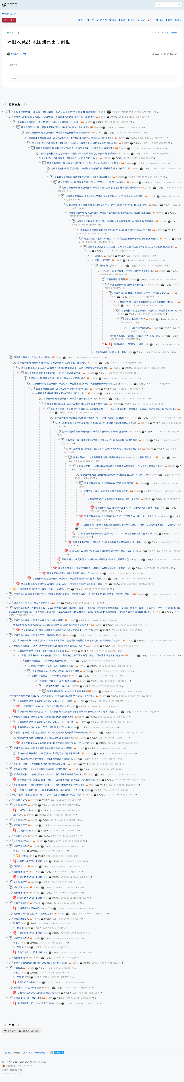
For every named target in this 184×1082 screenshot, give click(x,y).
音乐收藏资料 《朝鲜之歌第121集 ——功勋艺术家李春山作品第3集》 (49, 784)
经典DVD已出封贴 (26, 982)
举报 (12, 78)
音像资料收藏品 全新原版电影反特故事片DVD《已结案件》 (43, 748)
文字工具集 (28, 1053)
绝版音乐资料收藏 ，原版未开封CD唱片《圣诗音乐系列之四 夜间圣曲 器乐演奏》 (54, 116)
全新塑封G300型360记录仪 (27, 987)
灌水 (114, 20)
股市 (170, 20)
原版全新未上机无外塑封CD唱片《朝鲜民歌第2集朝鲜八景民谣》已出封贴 (99, 559)
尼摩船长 (32, 851)
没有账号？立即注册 (29, 1031)
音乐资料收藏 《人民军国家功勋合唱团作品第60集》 (41, 763)
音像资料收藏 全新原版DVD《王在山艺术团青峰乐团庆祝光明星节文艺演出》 (52, 624)
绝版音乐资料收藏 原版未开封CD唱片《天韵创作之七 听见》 (69, 157)
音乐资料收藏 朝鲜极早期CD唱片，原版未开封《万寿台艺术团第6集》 (52, 362)
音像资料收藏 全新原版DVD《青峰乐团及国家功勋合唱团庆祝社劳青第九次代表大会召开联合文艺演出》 (70, 640)
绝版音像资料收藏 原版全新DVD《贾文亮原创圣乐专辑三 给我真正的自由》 (121, 238)
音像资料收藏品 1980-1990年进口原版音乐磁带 (42, 650)
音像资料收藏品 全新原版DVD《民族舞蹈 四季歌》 (110, 483)
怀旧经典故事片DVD (135, 319)
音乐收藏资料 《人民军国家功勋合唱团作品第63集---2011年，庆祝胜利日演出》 (114, 457)
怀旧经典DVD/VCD (23, 840)
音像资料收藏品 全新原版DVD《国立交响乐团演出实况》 (46, 737)
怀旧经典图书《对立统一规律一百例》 (33, 357)
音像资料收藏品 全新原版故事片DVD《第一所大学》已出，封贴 (127, 507)
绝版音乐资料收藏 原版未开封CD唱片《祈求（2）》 (62, 393)
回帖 (174, 33)
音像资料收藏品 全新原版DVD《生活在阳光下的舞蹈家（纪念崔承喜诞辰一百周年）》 (52, 695)
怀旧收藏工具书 (107, 265)
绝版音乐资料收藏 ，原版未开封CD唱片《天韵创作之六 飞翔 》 (49, 122)
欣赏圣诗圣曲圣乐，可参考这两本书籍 (33, 602)
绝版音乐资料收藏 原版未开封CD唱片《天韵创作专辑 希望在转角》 (58, 132)
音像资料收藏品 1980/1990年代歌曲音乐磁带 (52, 665)
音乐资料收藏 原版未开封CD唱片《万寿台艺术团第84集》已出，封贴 (66, 578)
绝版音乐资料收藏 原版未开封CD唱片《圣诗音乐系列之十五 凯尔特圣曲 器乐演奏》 (110, 212)
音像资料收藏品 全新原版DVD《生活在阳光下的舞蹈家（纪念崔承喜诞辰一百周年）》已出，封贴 (66, 711)
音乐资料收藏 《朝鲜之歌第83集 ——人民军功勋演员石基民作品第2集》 (46, 794)
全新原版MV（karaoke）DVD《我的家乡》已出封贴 (43, 727)
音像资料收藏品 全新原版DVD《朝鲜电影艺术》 (38, 635)
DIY (92, 20)
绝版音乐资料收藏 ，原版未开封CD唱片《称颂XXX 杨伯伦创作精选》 (55, 127)
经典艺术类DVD (21, 846)
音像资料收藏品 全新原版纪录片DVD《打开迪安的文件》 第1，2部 (114, 474)
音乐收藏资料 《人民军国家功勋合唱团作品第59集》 (41, 769)
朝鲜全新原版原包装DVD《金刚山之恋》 (34, 913)
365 (48, 1053)
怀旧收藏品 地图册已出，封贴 (128, 344)
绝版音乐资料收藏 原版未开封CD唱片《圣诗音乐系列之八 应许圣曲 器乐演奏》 (116, 221)
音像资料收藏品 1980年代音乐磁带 (50, 675)
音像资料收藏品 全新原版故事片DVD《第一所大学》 (113, 498)
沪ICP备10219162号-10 (12, 1070)
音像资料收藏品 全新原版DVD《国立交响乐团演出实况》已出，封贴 (55, 742)
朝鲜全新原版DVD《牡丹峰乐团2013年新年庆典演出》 (41, 962)
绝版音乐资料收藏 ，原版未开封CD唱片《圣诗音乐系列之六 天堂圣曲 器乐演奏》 (54, 111)
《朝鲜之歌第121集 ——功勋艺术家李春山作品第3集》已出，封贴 (50, 790)
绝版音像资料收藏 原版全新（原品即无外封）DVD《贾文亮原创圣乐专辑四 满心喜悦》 (131, 247)
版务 (179, 20)
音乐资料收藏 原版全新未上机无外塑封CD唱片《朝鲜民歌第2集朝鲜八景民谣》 (97, 422)
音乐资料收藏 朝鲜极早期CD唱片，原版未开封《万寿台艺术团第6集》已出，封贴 (61, 583)
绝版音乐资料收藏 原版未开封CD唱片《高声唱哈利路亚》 (83, 177)
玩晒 (123, 20)
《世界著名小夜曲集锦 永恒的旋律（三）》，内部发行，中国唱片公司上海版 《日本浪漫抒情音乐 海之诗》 (71, 655)
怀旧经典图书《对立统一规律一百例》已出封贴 (41, 588)
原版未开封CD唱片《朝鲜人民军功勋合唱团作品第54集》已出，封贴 (107, 542)
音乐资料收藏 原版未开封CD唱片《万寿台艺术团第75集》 (54, 373)
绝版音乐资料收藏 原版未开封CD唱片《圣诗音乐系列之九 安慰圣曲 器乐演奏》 (75, 148)
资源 (132, 20)
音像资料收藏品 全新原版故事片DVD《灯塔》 (107, 491)
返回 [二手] (13, 32)
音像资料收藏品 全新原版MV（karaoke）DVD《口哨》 (45, 701)
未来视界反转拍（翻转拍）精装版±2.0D (130, 284)
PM (23, 54)
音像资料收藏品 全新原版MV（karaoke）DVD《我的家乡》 (44, 716)
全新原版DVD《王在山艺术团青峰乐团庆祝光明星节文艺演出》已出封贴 (57, 629)
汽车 (161, 20)
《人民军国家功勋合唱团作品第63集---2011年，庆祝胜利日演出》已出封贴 (114, 533)
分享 (165, 33)
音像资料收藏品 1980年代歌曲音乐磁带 (67, 691)
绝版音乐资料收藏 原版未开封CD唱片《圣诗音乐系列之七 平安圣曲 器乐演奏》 (79, 153)
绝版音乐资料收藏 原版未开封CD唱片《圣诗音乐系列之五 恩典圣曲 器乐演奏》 (101, 187)
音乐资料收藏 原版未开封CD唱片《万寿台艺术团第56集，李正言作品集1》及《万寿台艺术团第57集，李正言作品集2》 (73, 594)
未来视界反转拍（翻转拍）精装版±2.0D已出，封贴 (135, 335)
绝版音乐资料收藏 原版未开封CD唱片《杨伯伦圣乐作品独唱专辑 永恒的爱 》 (89, 168)
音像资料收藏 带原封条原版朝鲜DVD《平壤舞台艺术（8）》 (144, 293)
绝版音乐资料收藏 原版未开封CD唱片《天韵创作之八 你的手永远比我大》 (84, 163)
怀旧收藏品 (97, 255)
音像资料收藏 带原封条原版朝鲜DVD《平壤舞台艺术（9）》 (147, 301)
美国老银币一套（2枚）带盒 (28, 997)
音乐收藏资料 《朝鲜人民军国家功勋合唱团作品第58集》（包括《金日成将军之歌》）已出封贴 (128, 524)
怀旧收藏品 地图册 (115, 279)
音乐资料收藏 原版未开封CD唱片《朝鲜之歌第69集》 (62, 388)
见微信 (24, 855)
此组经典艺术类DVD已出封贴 (32, 908)
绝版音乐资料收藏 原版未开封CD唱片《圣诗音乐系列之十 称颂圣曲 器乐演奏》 (108, 204)
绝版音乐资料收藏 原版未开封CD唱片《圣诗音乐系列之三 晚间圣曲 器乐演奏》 (105, 196)
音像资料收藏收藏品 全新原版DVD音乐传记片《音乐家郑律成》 (49, 753)
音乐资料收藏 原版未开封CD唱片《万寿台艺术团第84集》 (150, 310)
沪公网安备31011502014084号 (19, 1066)
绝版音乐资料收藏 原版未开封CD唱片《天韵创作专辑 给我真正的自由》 (116, 229)
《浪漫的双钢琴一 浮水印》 (57, 686)
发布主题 (9, 20)
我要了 (16, 850)
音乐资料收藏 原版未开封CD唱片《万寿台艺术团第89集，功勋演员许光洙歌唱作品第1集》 (77, 383)
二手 (152, 20)
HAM (142, 20)
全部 (83, 20)
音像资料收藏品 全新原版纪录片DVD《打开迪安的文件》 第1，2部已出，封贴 (123, 516)
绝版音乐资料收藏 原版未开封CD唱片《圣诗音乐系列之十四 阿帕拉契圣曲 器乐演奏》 (75, 142)
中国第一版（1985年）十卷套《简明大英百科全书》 (129, 270)
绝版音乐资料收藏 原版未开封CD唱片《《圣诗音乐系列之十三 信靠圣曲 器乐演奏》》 (71, 137)
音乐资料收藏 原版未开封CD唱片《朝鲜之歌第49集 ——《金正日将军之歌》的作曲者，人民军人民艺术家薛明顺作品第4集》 (114, 408)
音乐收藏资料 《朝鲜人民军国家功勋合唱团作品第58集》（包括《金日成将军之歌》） (120, 465)
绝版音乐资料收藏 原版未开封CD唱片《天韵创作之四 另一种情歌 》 (92, 182)
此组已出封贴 (24, 810)
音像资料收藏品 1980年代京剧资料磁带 (45, 660)
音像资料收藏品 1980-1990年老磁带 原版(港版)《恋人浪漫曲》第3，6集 (51, 645)
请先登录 (9, 1031)
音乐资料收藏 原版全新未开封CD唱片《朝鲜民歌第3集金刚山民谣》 (96, 431)
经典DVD (18, 968)
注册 (13, 14)
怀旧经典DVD (20, 799)
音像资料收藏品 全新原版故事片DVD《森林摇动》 (39, 620)
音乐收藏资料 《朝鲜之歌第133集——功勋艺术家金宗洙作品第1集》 (49, 774)
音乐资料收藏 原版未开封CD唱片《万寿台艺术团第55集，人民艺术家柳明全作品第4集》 (65, 367)
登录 (5, 14)
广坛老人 (13, 54)
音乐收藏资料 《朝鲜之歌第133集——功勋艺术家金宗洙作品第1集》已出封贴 (56, 779)
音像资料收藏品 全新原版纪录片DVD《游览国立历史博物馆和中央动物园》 (51, 732)
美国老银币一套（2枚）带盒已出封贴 (36, 1003)
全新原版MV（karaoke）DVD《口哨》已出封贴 (45, 706)
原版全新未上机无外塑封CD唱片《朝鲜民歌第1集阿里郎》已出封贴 (91, 568)
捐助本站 (7, 1052)
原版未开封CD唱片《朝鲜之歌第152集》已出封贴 (72, 573)
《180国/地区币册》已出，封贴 (110, 352)
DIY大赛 (103, 20)
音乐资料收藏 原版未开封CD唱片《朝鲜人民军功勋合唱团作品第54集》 (105, 448)
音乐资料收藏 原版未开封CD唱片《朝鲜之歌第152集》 (70, 398)
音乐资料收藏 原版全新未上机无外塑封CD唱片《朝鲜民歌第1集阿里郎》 (90, 417)
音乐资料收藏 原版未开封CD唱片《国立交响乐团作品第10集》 (78, 403)
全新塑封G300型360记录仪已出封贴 (35, 992)
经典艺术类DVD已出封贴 (29, 861)
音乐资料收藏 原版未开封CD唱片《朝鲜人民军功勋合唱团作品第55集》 (102, 440)
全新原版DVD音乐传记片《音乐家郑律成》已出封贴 (47, 758)
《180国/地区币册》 (101, 260)
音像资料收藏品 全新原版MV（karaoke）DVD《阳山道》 (46, 721)
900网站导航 (39, 1053)
